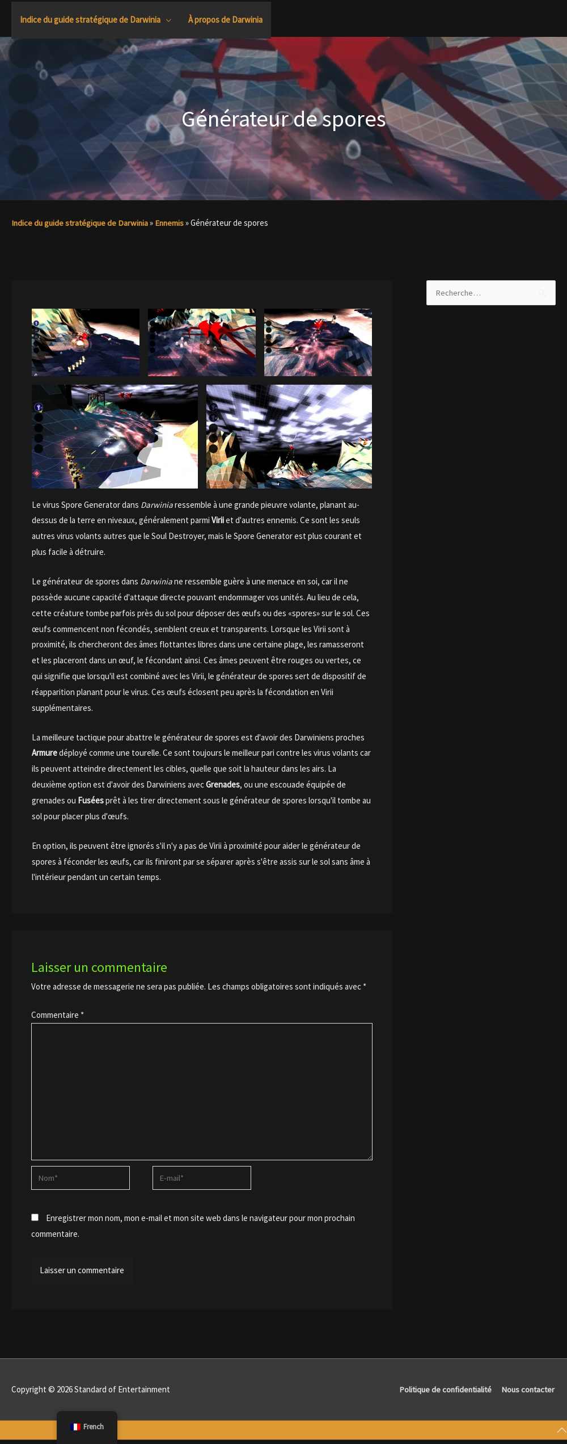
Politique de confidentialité (441, 1393)
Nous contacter (528, 1393)
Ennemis (174, 222)
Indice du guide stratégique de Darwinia (81, 222)
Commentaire (57, 1014)
